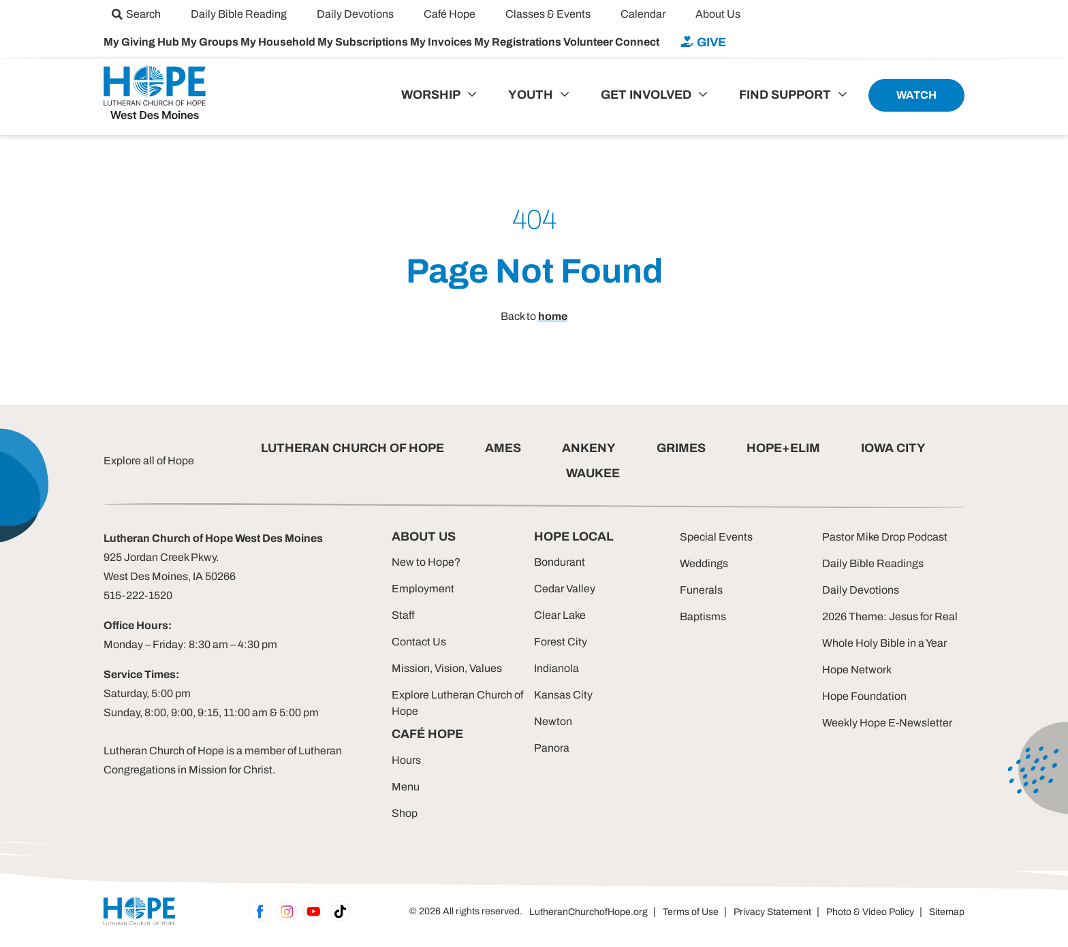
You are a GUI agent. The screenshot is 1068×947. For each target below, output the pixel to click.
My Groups (210, 42)
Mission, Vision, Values (447, 668)
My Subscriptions (363, 42)
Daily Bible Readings (873, 563)
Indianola (556, 668)
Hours (406, 760)
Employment (423, 588)
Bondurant (559, 562)
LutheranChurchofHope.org (588, 912)
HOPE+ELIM (783, 448)
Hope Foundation (864, 696)
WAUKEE (593, 473)
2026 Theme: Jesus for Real (890, 616)
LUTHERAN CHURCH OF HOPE (352, 448)
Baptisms (703, 616)
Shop (405, 813)
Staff (403, 615)
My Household (278, 42)
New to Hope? (426, 562)
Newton (553, 721)
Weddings (704, 563)
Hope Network (857, 669)
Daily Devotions (860, 590)
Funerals (701, 590)
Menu (406, 786)
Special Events (716, 537)
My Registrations (518, 42)
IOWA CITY (893, 448)
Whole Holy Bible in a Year (884, 643)
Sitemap (946, 912)
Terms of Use (691, 912)
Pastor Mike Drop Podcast (884, 537)
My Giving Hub (142, 42)
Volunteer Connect (611, 42)
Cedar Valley (564, 588)
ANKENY (589, 448)
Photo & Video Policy (870, 912)
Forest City (560, 641)
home (552, 316)
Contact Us (419, 641)
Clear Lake (560, 615)
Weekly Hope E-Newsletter (887, 722)
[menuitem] (136, 14)
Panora (551, 748)
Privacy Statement (772, 912)
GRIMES (681, 448)
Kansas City (563, 695)
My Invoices (442, 42)
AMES (503, 448)
